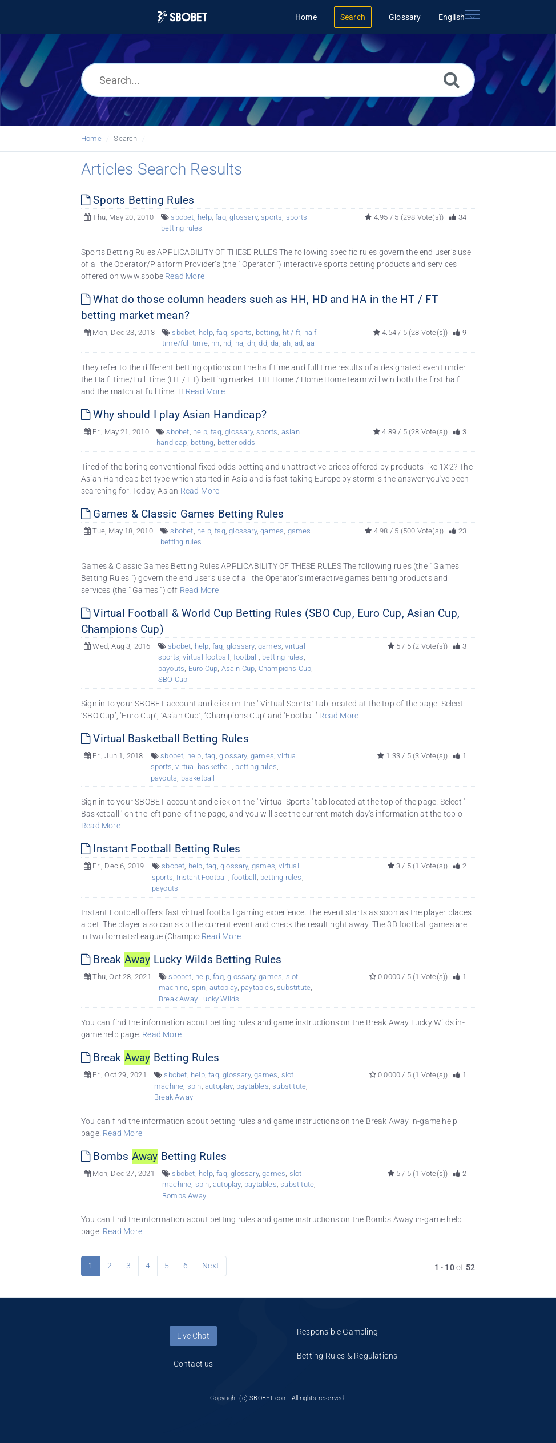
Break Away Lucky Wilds (199, 999)
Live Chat (193, 1335)
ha (239, 343)
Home (91, 138)
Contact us (193, 1363)
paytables (257, 987)
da (275, 343)
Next (210, 1265)
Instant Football (202, 877)
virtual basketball (203, 766)
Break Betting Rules (150, 1057)
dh (251, 343)
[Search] (451, 79)
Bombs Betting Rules (154, 1156)
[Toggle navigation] (472, 14)
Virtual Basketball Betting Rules (165, 738)
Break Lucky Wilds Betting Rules (181, 959)
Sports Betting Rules (137, 200)
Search (125, 138)
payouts (171, 668)
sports (271, 217)
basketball (198, 778)
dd (263, 343)
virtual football (206, 657)
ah (287, 343)
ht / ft (291, 332)
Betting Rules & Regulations (347, 1355)
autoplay (223, 987)
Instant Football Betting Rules (160, 848)
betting (267, 332)
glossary (243, 217)
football (246, 657)
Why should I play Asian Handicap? (174, 414)
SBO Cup (172, 679)
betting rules (283, 657)
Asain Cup (238, 668)
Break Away (173, 1097)
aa (311, 343)
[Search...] (278, 80)
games (272, 531)
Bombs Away (184, 1195)
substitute (294, 987)
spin (199, 987)
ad (299, 343)
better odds (236, 442)
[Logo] (183, 17)
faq (220, 217)
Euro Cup (203, 668)
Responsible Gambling (337, 1331)
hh (215, 343)
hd (227, 343)
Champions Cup (285, 668)
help (205, 217)
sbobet (182, 217)
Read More (184, 276)
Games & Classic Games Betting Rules (182, 513)
